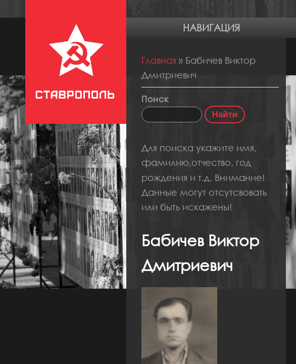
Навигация (211, 27)
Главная (158, 60)
